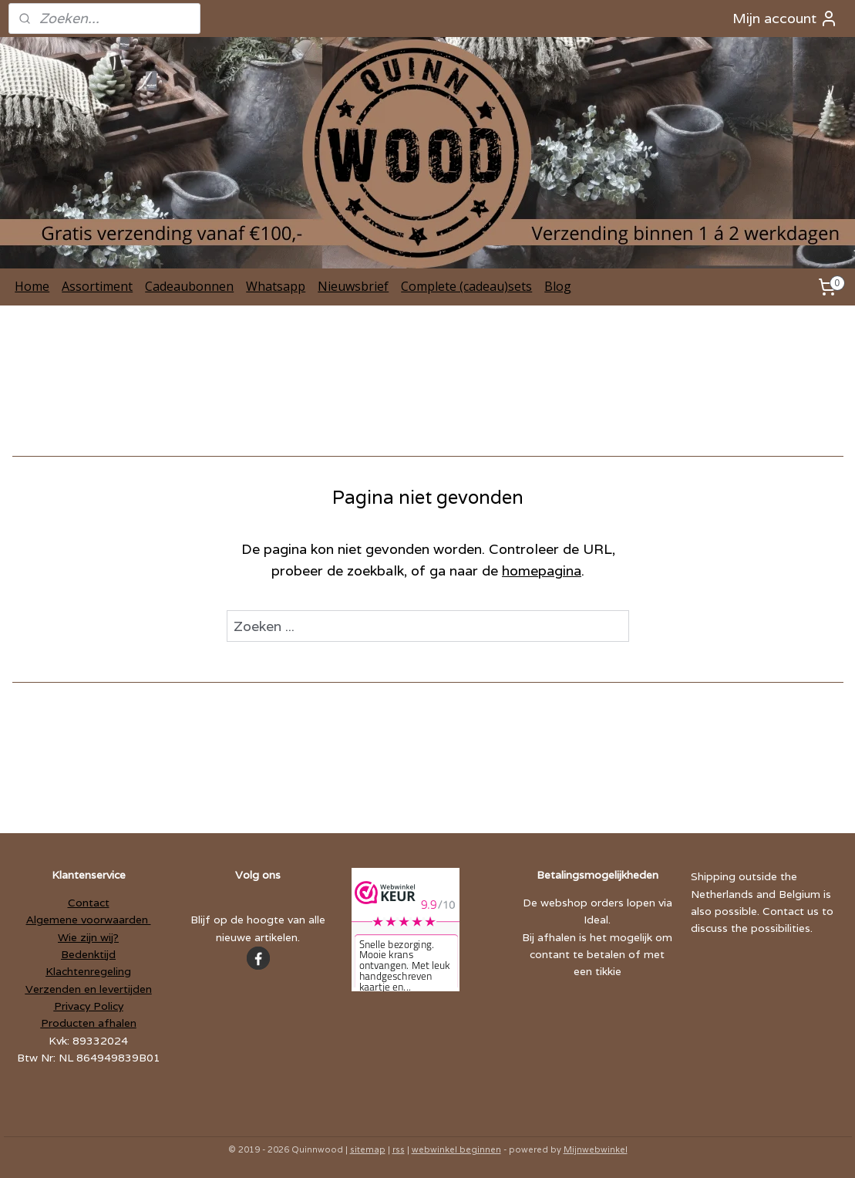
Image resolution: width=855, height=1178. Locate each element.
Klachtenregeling (88, 971)
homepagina (541, 570)
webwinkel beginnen (456, 1149)
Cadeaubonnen (189, 286)
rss (398, 1149)
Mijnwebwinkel (596, 1149)
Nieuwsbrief (353, 286)
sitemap (367, 1149)
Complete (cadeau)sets (466, 286)
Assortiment (97, 286)
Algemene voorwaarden (88, 920)
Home (32, 286)
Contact (88, 903)
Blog (557, 286)
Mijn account (785, 18)
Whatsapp (275, 286)
